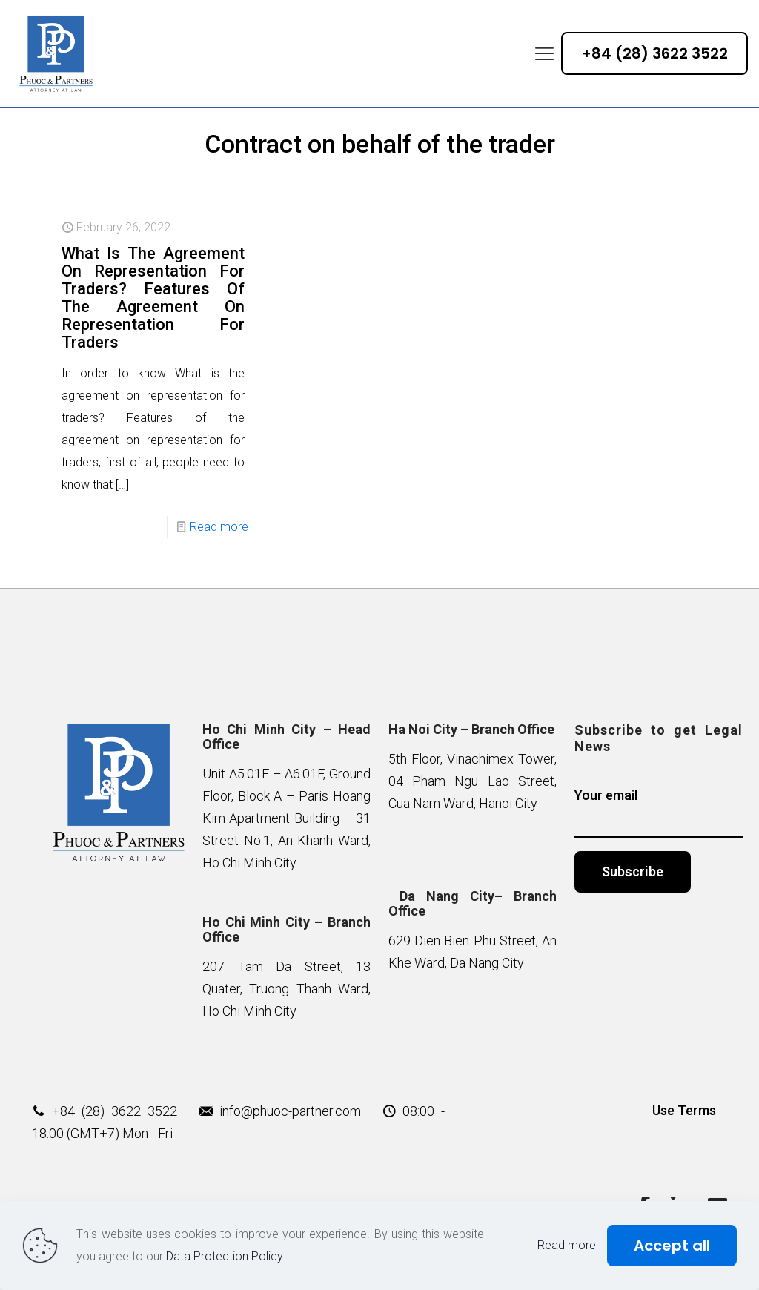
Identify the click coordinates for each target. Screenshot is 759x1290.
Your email (658, 812)
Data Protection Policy (224, 1256)
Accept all (672, 1245)
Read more (219, 527)
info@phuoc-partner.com (290, 1111)
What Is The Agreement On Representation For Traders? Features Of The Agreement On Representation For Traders (153, 297)
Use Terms (684, 1110)
